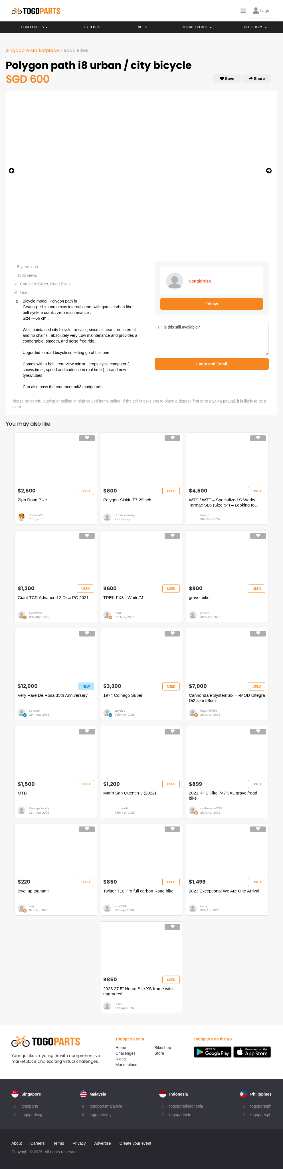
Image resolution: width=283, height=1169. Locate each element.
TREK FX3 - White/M (123, 597)
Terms (58, 1143)
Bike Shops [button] (254, 27)
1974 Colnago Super (123, 695)
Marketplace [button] (197, 27)
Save (227, 78)
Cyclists (92, 27)
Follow (211, 304)
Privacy (79, 1143)
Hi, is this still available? (212, 338)
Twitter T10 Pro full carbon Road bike (138, 890)
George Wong (39, 808)
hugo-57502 (208, 710)
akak (118, 613)
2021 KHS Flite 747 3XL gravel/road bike (223, 795)
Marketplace (126, 1064)
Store (159, 1053)
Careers (38, 1143)
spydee (34, 710)
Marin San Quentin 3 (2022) (129, 792)
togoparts (29, 1106)
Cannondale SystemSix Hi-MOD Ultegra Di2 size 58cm (227, 698)
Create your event (135, 1143)
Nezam (205, 515)
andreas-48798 (211, 808)
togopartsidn (180, 1114)
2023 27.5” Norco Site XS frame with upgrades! (138, 991)
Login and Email (211, 364)
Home (121, 1047)
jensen (204, 613)
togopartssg (31, 1114)
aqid (32, 906)
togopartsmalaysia (106, 1106)
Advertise (102, 1143)
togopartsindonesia (186, 1106)
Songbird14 (200, 281)
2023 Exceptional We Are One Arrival (224, 890)
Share (257, 78)
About (16, 1143)
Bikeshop (163, 1047)
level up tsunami (33, 890)
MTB (22, 792)
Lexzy (204, 906)
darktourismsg (125, 515)
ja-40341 (121, 906)
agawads (121, 808)
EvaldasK (35, 613)
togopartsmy (101, 1114)
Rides (142, 27)
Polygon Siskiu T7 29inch (127, 499)
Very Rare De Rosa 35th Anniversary (53, 695)
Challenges (34, 27)
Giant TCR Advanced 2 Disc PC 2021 (53, 597)
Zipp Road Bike (32, 499)
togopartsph (260, 1106)
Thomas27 (36, 515)
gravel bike (199, 597)
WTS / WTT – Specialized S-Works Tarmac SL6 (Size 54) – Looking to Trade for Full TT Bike (222, 502)
